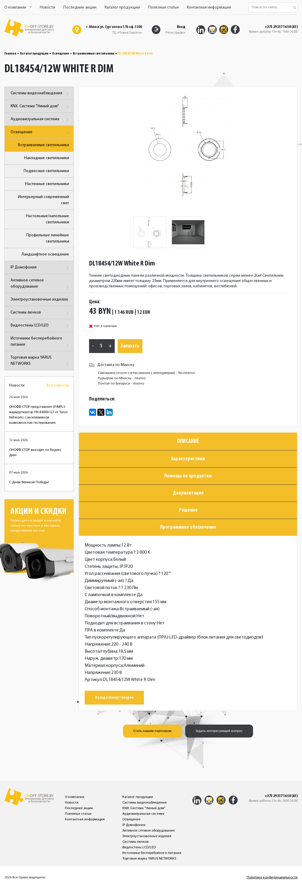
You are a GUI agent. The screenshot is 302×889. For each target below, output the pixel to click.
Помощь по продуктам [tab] (188, 476)
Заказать (130, 346)
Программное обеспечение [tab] (188, 527)
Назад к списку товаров (114, 697)
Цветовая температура (110, 552)
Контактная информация (209, 7)
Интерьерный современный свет (43, 200)
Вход (181, 27)
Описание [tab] (188, 441)
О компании (18, 7)
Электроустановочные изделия (40, 300)
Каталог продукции (122, 7)
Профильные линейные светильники (47, 238)
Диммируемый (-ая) (106, 580)
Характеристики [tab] (188, 459)
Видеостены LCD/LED (40, 326)
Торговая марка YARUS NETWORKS (40, 361)
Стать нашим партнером (152, 731)
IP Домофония (40, 268)
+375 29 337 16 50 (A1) (281, 27)
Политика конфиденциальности (272, 877)
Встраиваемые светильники (93, 53)
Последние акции (79, 7)
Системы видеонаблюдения (40, 94)
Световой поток (102, 587)
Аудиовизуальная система (40, 119)
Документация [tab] (188, 493)
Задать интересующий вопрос (219, 731)
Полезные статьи (163, 7)
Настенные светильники (47, 184)
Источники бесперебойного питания (40, 342)
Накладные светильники (46, 158)
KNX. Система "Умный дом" (40, 106)
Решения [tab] (188, 510)
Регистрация (175, 32)
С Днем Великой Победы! (29, 482)
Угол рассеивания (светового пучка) (122, 573)
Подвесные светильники (46, 171)
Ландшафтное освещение (45, 254)
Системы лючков (40, 313)
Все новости (58, 385)
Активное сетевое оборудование (40, 284)
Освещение (60, 53)
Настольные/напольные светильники (47, 219)
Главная (10, 53)
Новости (47, 7)
